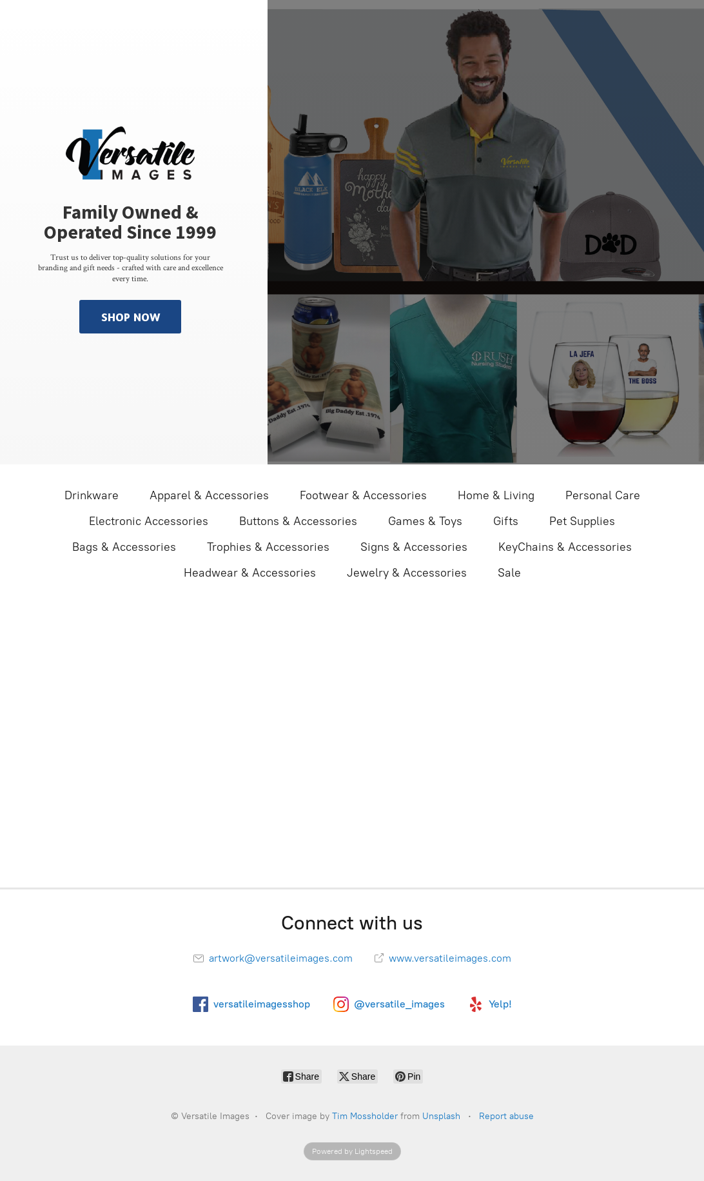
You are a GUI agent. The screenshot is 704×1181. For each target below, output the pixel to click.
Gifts (505, 521)
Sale (509, 573)
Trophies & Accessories (268, 547)
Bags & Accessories (124, 547)
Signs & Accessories (413, 547)
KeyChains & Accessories (565, 547)
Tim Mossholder (365, 1116)
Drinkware (91, 495)
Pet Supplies (582, 521)
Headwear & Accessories (250, 573)
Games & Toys (425, 521)
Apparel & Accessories (209, 495)
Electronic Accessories (148, 521)
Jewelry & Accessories (407, 573)
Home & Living (496, 495)
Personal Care (602, 495)
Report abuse (506, 1116)
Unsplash (441, 1116)
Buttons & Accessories (298, 521)
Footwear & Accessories (363, 495)
